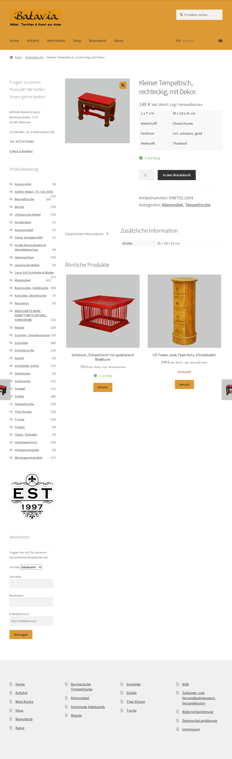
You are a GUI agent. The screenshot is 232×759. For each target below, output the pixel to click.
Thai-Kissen (23, 412)
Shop (77, 40)
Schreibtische (24, 350)
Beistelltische (24, 199)
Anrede (14, 567)
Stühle (19, 396)
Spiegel (20, 389)
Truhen (20, 427)
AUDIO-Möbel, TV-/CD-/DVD (34, 192)
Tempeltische (34, 57)
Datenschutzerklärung (199, 720)
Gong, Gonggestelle (29, 237)
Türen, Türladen (26, 434)
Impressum (191, 729)
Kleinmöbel (172, 205)
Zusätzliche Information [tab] (84, 234)
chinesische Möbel (28, 214)
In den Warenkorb (177, 175)
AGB (185, 684)
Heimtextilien (24, 257)
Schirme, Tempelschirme (32, 335)
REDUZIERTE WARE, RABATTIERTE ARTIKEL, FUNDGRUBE (31, 315)
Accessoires (23, 184)
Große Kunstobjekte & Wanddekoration (30, 247)
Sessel (19, 358)
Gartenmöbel (24, 230)
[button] (123, 85)
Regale (19, 327)
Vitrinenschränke (27, 450)
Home (14, 40)
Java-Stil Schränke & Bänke (34, 272)
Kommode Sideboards (88, 706)
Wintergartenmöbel (28, 458)
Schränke (21, 343)
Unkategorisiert (26, 442)
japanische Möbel (27, 265)
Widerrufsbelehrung (197, 711)
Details (103, 387)
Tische (19, 419)
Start (18, 57)
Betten (19, 207)
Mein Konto (56, 40)
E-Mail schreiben (21, 151)
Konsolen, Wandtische (30, 296)
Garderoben (23, 222)
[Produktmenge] (147, 175)
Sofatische (22, 381)
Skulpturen (22, 373)
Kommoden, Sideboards (31, 288)
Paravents (22, 303)
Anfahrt (33, 40)
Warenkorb (97, 40)
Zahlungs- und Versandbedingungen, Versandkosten (199, 697)
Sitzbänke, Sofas (27, 366)
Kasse (118, 40)
